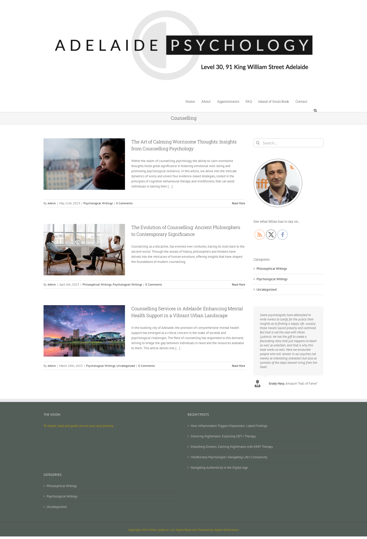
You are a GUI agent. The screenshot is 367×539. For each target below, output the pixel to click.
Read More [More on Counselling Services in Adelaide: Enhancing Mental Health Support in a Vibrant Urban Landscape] (238, 366)
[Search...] (288, 142)
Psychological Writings (98, 203)
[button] (315, 101)
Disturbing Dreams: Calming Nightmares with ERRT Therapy (232, 446)
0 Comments (124, 203)
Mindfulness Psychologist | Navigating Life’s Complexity (229, 457)
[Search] (257, 142)
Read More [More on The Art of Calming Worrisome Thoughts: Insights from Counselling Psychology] (238, 203)
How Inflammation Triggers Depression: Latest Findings (229, 426)
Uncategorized (126, 366)
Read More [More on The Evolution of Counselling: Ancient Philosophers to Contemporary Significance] (238, 284)
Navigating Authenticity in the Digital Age (219, 467)
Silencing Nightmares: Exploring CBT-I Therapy (223, 436)
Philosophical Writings (96, 284)
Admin (52, 203)
